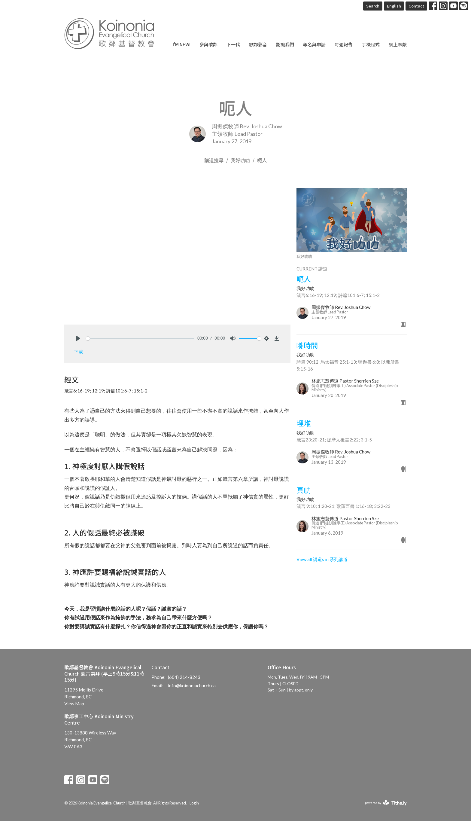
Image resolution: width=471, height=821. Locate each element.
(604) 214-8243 (184, 677)
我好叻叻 (240, 160)
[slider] (140, 338)
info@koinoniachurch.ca (192, 685)
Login (194, 803)
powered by (386, 803)
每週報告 (344, 44)
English (394, 6)
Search (372, 6)
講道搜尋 (213, 160)
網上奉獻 (398, 44)
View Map (74, 703)
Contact (416, 6)
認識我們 (285, 44)
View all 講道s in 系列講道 (322, 559)
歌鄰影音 (258, 44)
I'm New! (181, 44)
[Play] (78, 338)
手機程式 (371, 44)
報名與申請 (314, 44)
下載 (78, 351)
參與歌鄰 (208, 44)
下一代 (233, 44)
